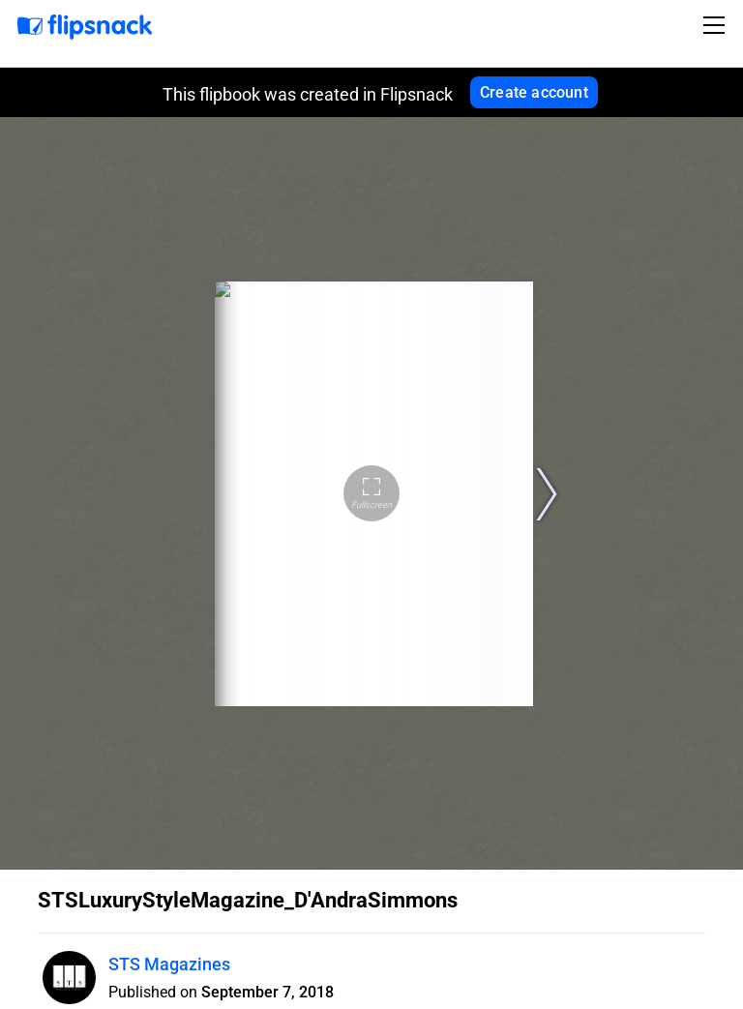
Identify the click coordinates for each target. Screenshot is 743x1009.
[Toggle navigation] (717, 25)
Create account (534, 92)
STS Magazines (169, 964)
